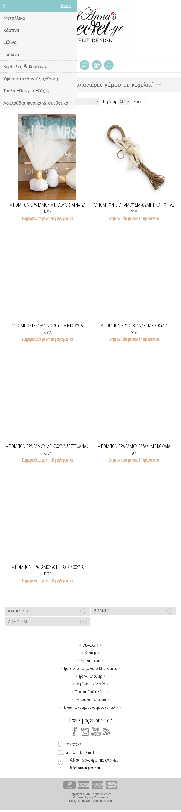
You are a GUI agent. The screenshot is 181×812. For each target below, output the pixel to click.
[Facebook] (75, 731)
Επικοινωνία (90, 645)
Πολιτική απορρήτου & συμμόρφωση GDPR (90, 707)
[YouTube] (96, 731)
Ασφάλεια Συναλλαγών (90, 684)
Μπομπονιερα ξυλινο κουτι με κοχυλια (47, 326)
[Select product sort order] (75, 101)
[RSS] (107, 731)
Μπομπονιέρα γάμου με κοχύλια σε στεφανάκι (47, 446)
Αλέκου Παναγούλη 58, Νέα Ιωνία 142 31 (95, 764)
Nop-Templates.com (99, 801)
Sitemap (90, 653)
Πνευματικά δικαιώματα (90, 699)
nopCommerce (98, 797)
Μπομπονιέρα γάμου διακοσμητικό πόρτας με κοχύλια (134, 205)
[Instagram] (85, 731)
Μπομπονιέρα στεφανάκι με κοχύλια (133, 326)
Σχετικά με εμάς (90, 660)
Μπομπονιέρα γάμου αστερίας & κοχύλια (47, 567)
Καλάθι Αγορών (97, 65)
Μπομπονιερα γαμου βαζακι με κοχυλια (133, 446)
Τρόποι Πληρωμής (90, 676)
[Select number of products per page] (124, 101)
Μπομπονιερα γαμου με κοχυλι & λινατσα (47, 205)
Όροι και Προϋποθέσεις (90, 691)
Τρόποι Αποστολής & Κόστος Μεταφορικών (90, 668)
